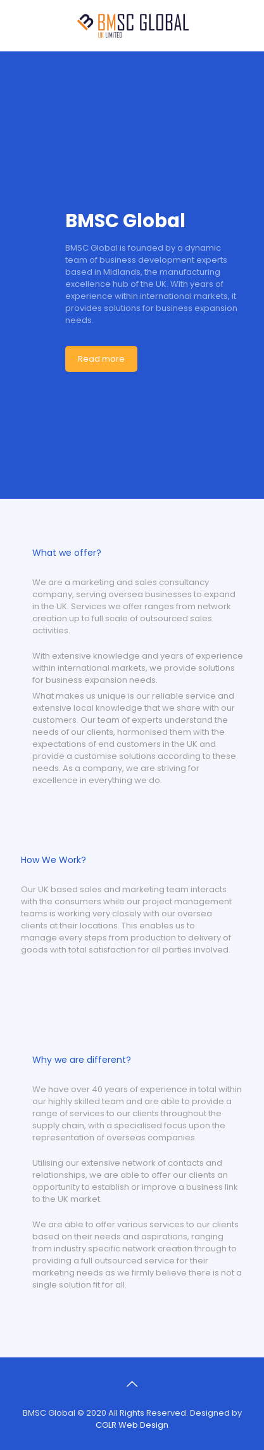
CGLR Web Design (132, 1425)
